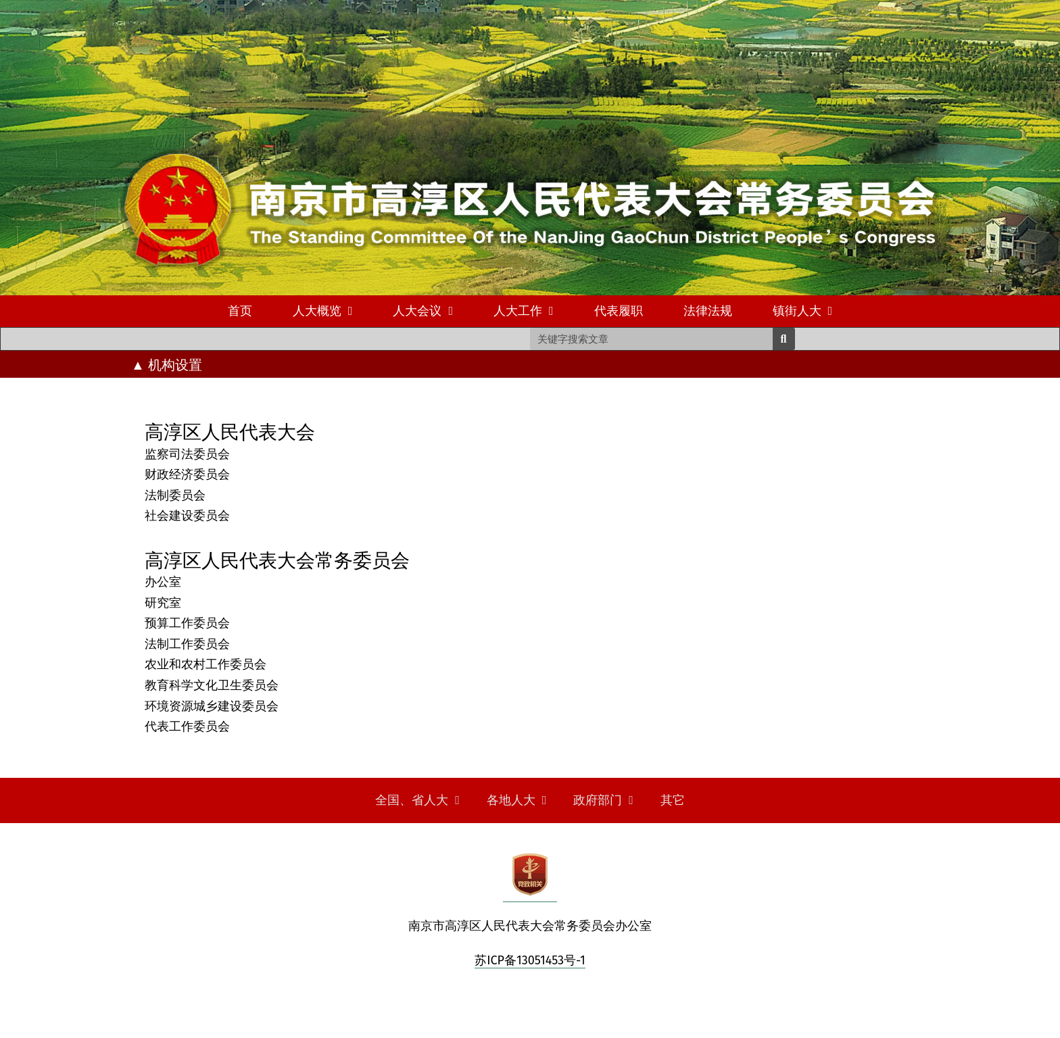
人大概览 (323, 311)
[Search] (784, 339)
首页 (240, 310)
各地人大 (517, 800)
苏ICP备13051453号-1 (530, 960)
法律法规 (707, 310)
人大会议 (423, 311)
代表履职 (618, 310)
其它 (672, 800)
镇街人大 (803, 311)
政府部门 (603, 800)
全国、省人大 (417, 800)
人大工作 (523, 311)
